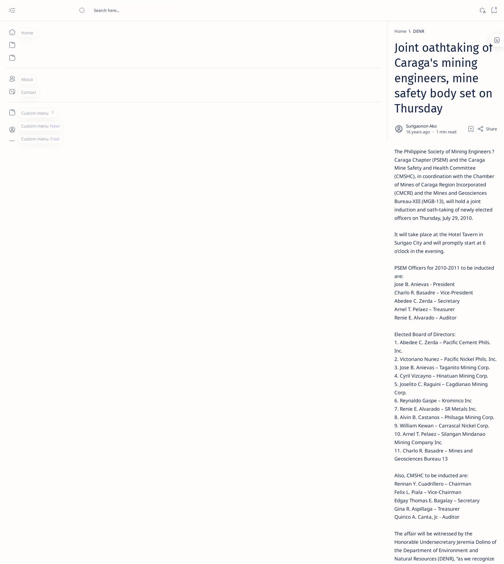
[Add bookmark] (312, 82)
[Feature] (386, 100)
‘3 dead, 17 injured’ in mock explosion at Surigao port (393, 264)
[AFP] (419, 352)
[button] (164, 475)
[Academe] (419, 336)
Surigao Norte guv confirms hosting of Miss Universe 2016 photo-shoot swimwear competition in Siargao (396, 229)
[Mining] (141, 475)
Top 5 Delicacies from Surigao (396, 109)
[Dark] (482, 10)
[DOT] (384, 210)
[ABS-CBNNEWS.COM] (372, 336)
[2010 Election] (419, 304)
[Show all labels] (364, 367)
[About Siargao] (419, 320)
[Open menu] (12, 10)
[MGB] (119, 475)
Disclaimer (376, 388)
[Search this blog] (127, 10)
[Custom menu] (12, 112)
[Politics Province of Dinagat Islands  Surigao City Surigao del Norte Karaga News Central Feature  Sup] (372, 304)
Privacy (399, 388)
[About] (12, 78)
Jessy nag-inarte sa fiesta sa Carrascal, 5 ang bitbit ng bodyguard (394, 155)
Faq (415, 388)
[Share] (328, 82)
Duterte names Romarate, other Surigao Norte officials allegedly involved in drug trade (399, 190)
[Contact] (12, 91)
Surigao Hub (90, 551)
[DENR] (111, 31)
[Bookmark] (494, 10)
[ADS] (372, 352)
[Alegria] (384, 174)
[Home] (12, 32)
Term (356, 388)
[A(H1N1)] (372, 320)
